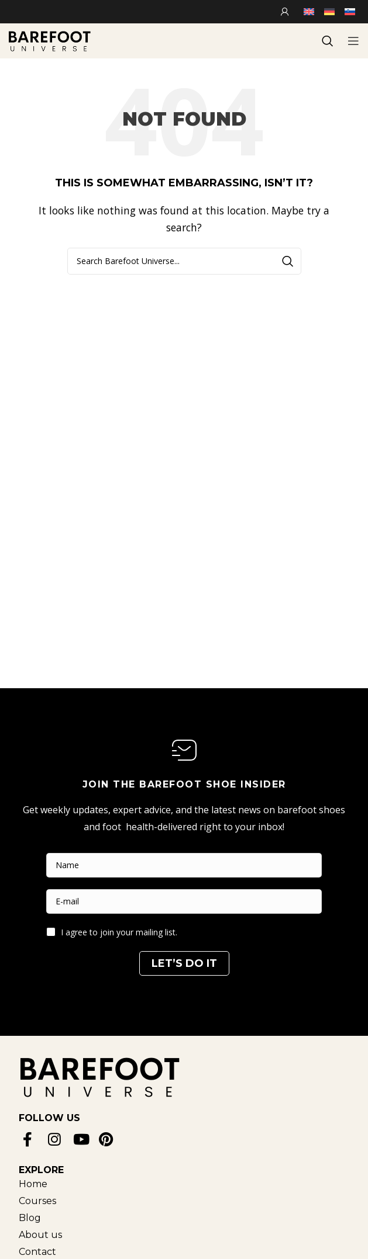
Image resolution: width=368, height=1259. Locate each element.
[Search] (184, 261)
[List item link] (40, 1184)
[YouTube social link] (82, 1139)
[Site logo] (50, 39)
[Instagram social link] (56, 1139)
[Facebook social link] (31, 1139)
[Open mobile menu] (353, 41)
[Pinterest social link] (107, 1139)
